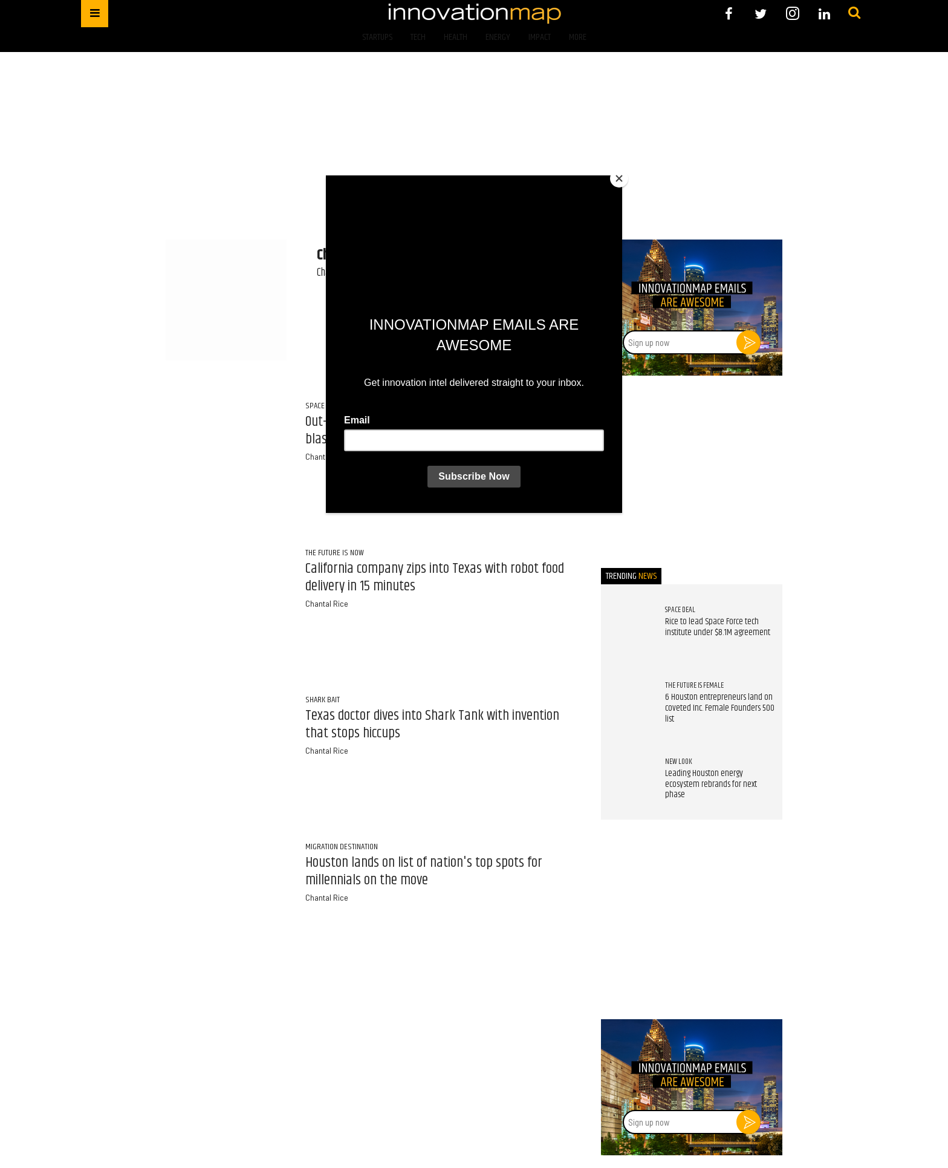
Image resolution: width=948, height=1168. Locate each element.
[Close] (619, 178)
